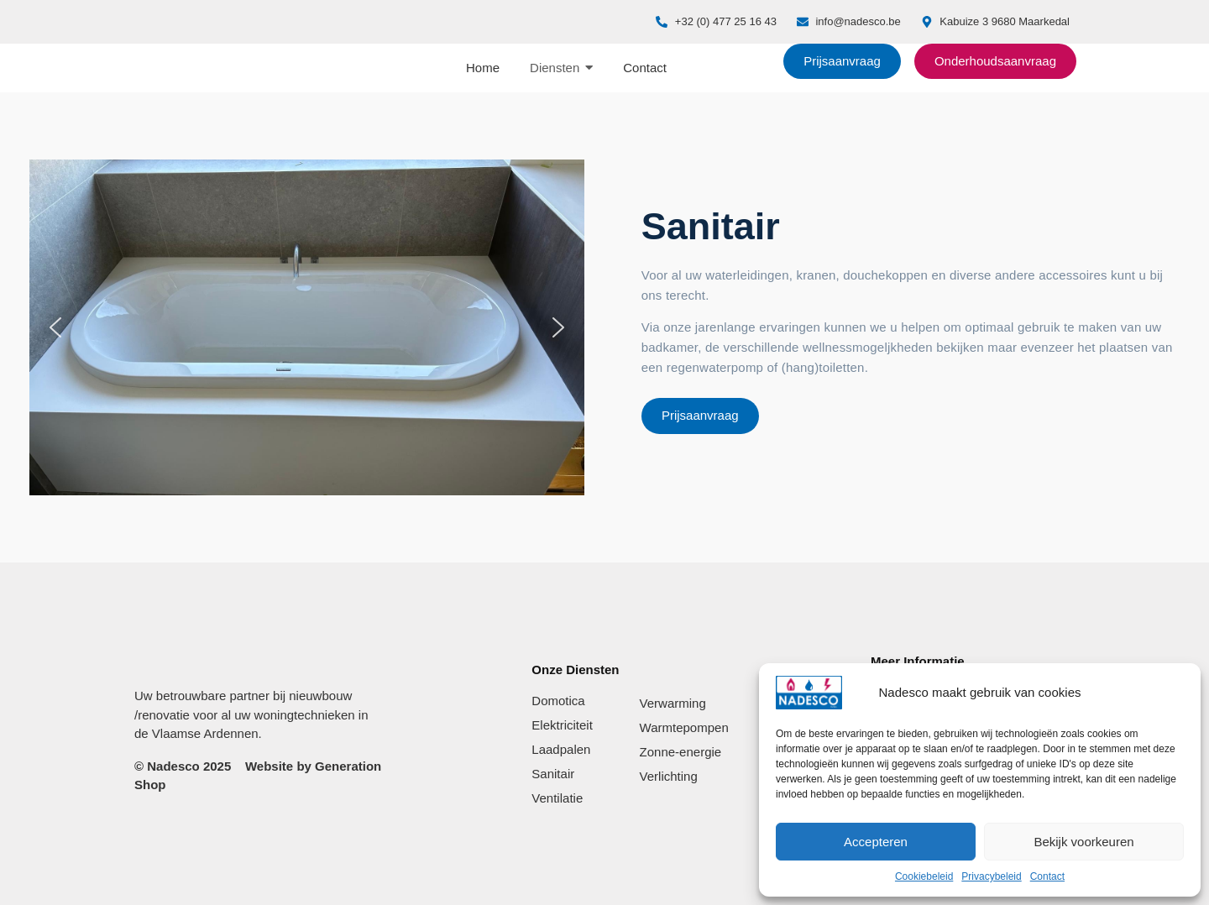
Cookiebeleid (924, 876)
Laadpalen (560, 749)
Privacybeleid (991, 876)
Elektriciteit (562, 725)
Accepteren (876, 841)
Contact (1047, 876)
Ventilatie (557, 798)
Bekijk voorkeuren (1083, 841)
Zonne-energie (681, 752)
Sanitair (552, 773)
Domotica (557, 700)
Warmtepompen (684, 727)
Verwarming (673, 703)
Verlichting (669, 776)
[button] (55, 327)
